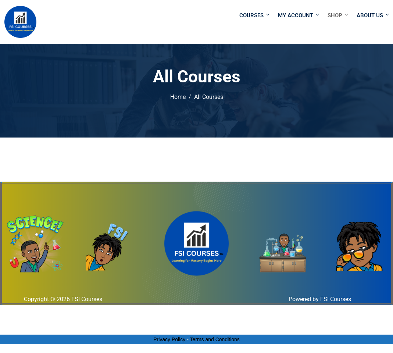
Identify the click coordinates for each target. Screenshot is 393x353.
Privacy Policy (169, 339)
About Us (373, 15)
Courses (255, 15)
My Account (299, 15)
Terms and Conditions (214, 339)
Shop (338, 15)
